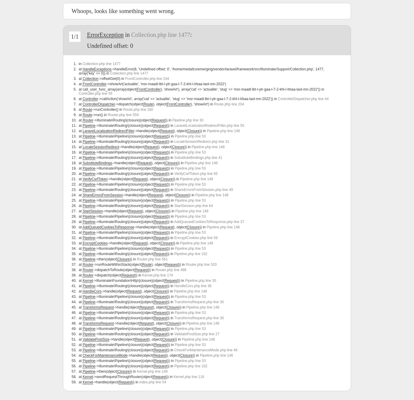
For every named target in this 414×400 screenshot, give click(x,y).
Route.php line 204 (229, 104)
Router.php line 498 (171, 270)
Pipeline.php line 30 (187, 120)
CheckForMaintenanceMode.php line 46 (206, 350)
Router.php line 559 (123, 115)
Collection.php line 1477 (160, 34)
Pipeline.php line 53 (190, 136)
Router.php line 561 (152, 259)
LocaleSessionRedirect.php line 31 (201, 142)
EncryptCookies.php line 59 (196, 238)
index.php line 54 (152, 382)
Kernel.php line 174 (157, 275)
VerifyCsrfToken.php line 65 (196, 174)
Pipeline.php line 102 (190, 254)
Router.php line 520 (201, 265)
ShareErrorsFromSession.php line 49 (203, 190)
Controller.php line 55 (95, 93)
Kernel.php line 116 (188, 377)
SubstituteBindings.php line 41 (198, 158)
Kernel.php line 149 (152, 371)
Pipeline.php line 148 (223, 131)
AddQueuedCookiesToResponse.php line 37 (209, 222)
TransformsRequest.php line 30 (199, 302)
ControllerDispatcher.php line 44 (303, 99)
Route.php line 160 (138, 109)
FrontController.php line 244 (147, 79)
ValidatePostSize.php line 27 (196, 334)
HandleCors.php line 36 (192, 286)
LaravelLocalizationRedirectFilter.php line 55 (209, 126)
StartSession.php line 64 (193, 206)
